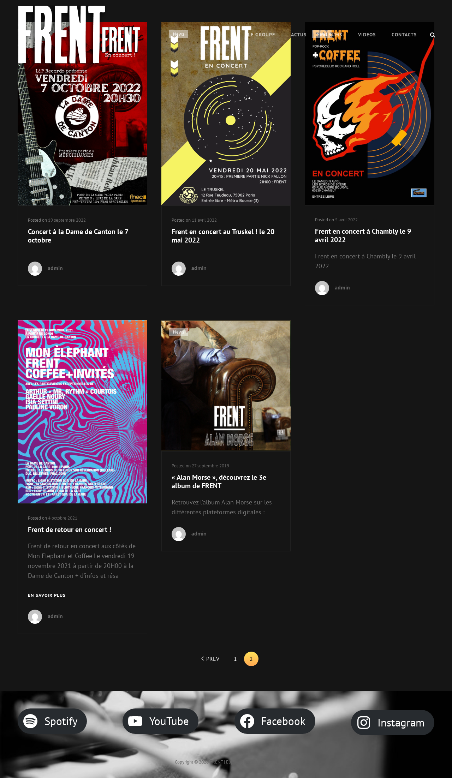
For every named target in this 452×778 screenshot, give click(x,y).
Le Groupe (261, 34)
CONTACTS (404, 34)
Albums (332, 34)
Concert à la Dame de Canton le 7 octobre (78, 236)
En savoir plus (47, 596)
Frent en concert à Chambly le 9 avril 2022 (363, 235)
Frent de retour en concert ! (69, 529)
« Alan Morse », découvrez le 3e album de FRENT (219, 481)
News (34, 332)
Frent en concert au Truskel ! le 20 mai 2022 (223, 236)
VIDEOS (367, 34)
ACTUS (299, 34)
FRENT (216, 762)
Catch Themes (263, 762)
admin (55, 267)
